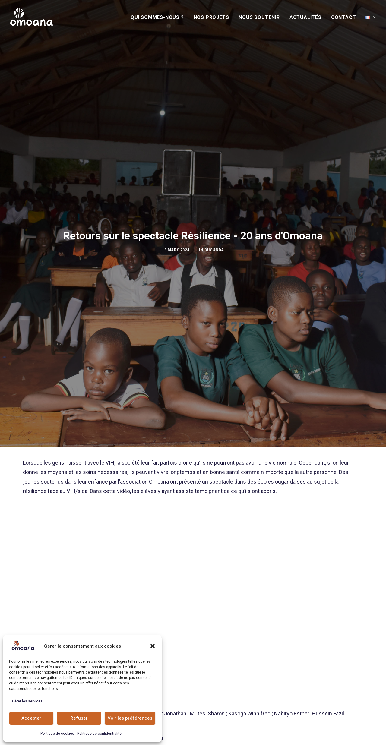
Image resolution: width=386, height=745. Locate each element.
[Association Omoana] (31, 17)
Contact (343, 17)
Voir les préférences (130, 718)
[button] (153, 646)
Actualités (305, 17)
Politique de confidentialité (99, 733)
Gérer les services (27, 701)
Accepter (31, 718)
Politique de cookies (57, 733)
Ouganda (214, 205)
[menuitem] (159, 17)
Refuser (79, 718)
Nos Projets (211, 17)
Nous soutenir (259, 17)
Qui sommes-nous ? (157, 17)
